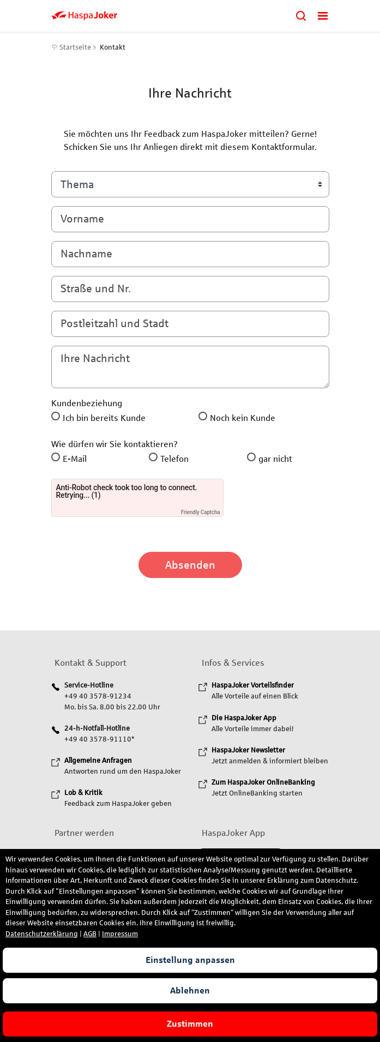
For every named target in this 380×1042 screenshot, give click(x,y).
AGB (89, 934)
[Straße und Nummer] (190, 289)
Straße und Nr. (96, 288)
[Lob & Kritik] (83, 793)
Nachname (86, 254)
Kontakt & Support (90, 662)
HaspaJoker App (233, 833)
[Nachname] (190, 254)
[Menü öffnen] (322, 15)
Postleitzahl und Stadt (114, 323)
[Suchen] (300, 15)
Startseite (71, 47)
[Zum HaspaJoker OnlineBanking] (263, 782)
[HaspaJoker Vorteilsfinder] (253, 685)
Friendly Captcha (200, 512)
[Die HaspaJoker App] (244, 718)
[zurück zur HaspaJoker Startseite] (168, 15)
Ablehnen (190, 990)
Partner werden (84, 833)
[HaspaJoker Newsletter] (248, 750)
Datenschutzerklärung (41, 934)
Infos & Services (233, 662)
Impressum (120, 934)
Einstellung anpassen (190, 960)
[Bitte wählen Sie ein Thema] (190, 184)
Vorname (82, 219)
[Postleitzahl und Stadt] (190, 324)
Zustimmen (190, 1023)
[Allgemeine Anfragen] (98, 760)
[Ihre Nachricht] (190, 367)
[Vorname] (190, 219)
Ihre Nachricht (95, 358)
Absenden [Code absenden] (190, 565)
